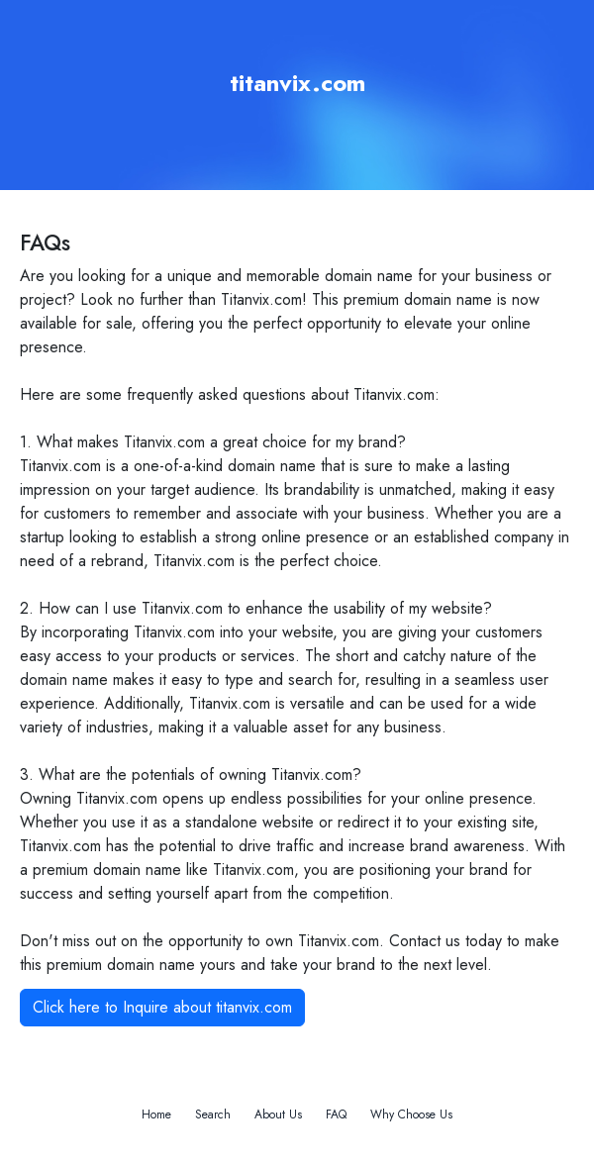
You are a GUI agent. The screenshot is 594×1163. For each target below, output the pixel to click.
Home (156, 1114)
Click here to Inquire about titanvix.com (162, 1007)
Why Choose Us (411, 1114)
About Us (278, 1114)
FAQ (336, 1114)
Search (213, 1114)
